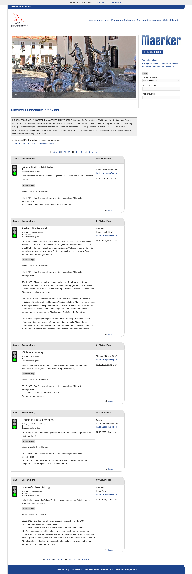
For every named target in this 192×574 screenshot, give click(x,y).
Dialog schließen (115, 2)
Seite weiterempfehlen (126, 569)
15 (85, 152)
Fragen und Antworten (123, 20)
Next (131, 67)
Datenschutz (107, 569)
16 (89, 152)
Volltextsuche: (148, 94)
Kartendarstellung (150, 60)
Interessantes (96, 20)
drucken (109, 210)
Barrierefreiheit (91, 569)
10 (65, 152)
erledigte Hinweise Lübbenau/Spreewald (160, 63)
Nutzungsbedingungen (149, 20)
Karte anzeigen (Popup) (106, 173)
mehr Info (100, 2)
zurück (54, 152)
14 (81, 152)
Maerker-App (63, 569)
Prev (15, 67)
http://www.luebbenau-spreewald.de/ (158, 66)
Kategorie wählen (150, 77)
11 (69, 152)
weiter (94, 152)
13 (77, 152)
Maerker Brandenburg (21, 6)
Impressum (77, 569)
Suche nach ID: (149, 85)
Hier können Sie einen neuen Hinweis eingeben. (32, 143)
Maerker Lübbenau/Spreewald (35, 110)
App (107, 20)
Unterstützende (171, 20)
